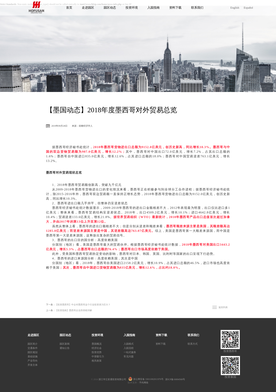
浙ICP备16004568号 (175, 379)
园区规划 (33, 352)
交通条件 (33, 348)
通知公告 (65, 348)
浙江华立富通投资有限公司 (113, 379)
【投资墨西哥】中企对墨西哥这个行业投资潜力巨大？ (82, 304)
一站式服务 (130, 352)
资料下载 (175, 7)
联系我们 (197, 7)
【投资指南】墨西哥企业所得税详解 (73, 310)
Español (248, 7)
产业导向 (33, 360)
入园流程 (129, 348)
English (234, 7)
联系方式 (193, 343)
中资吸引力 (98, 356)
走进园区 (88, 7)
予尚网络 (143, 382)
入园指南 (153, 7)
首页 (69, 7)
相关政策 (97, 360)
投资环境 (132, 7)
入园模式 (129, 343)
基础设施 (33, 356)
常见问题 (129, 356)
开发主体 (33, 364)
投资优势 (97, 352)
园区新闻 (65, 343)
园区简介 (33, 343)
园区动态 (110, 7)
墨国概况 (97, 343)
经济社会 (97, 348)
